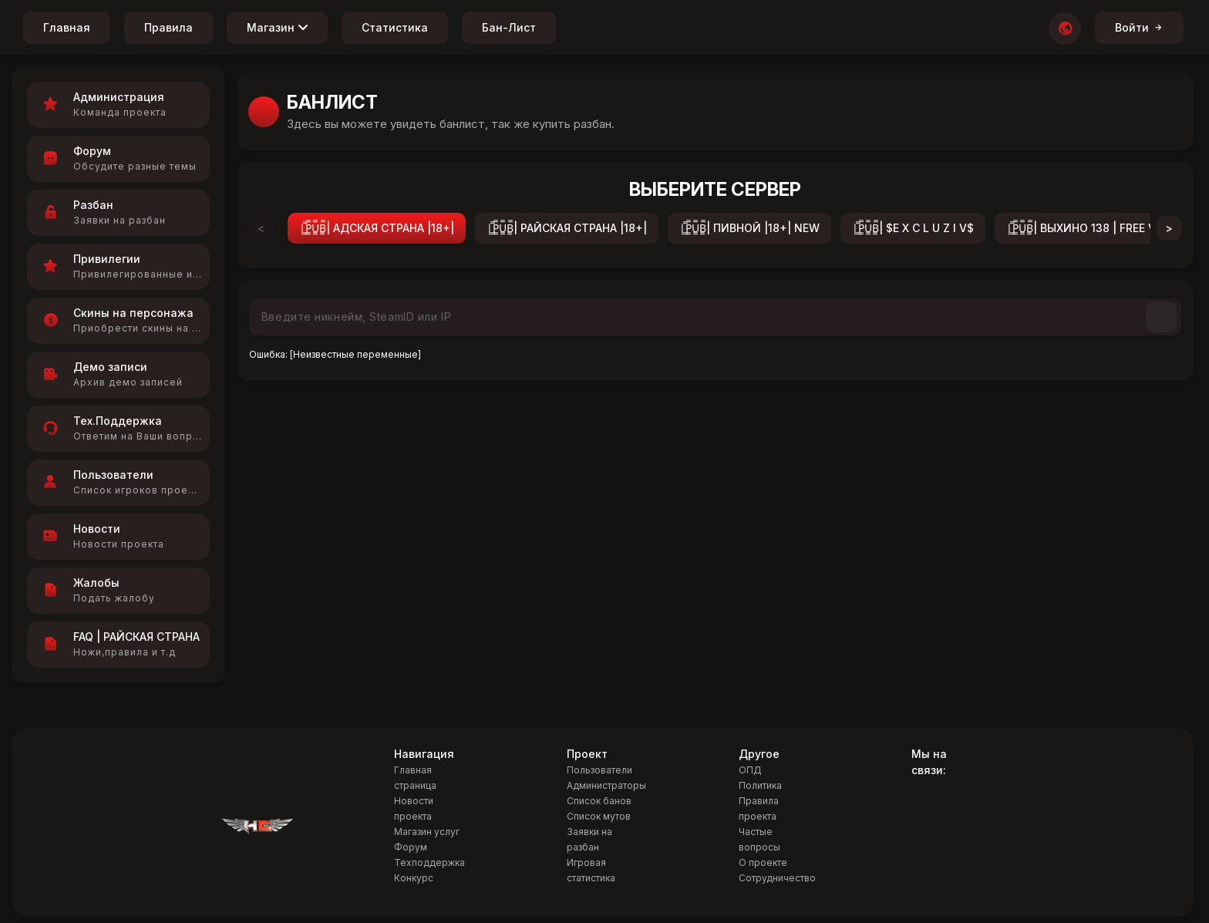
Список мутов (599, 816)
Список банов (599, 801)
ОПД (750, 770)
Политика (760, 785)
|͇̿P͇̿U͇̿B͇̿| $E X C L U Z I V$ (913, 227)
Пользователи (599, 770)
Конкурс (413, 878)
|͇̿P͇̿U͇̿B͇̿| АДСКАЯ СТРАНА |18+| (376, 227)
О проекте (763, 862)
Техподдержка (429, 862)
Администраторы (606, 785)
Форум (410, 847)
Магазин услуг (427, 831)
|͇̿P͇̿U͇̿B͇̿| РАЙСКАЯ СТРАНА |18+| (567, 227)
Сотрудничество (777, 878)
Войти (1139, 27)
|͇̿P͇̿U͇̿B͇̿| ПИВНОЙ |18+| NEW (749, 227)
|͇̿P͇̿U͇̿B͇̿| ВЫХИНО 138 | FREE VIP (1086, 227)
